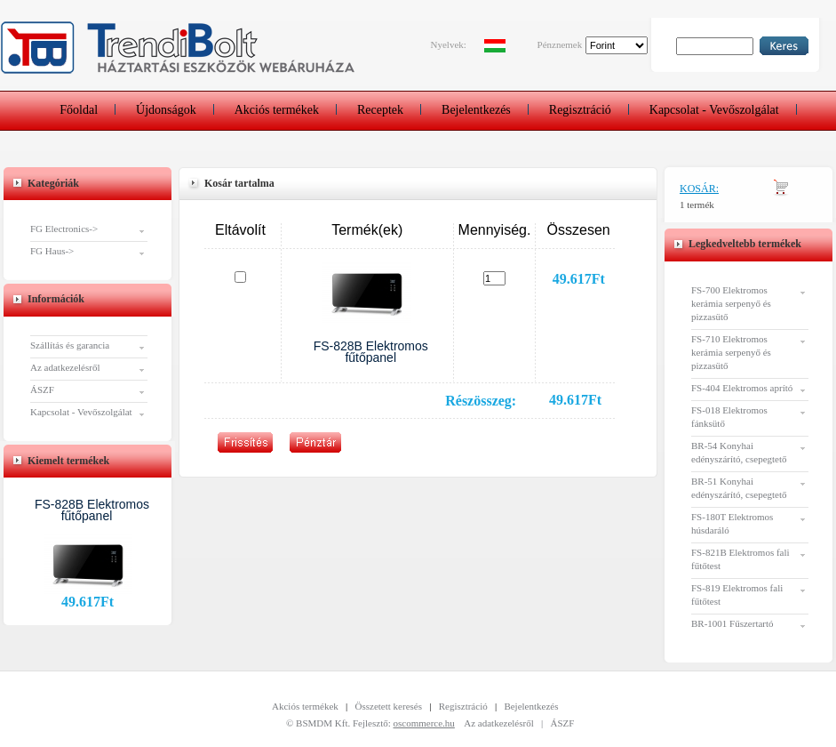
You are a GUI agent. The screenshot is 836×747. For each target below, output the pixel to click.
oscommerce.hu (424, 723)
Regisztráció (580, 109)
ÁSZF (42, 389)
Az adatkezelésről (65, 367)
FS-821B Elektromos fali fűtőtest (740, 559)
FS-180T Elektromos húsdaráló (732, 523)
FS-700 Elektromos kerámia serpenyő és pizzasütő (731, 303)
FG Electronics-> (64, 228)
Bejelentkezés (476, 109)
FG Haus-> (52, 250)
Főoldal (79, 109)
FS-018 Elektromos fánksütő (729, 417)
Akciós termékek (277, 109)
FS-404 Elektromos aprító (741, 387)
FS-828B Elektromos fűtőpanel (92, 510)
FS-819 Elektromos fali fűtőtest (737, 594)
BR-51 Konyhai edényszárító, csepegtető (739, 488)
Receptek (380, 109)
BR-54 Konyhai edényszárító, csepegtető (739, 452)
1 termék (697, 204)
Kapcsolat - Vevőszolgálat (714, 109)
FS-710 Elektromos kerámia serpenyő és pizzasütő (731, 352)
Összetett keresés (388, 706)
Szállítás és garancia (69, 345)
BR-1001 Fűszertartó (732, 623)
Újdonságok (166, 109)
